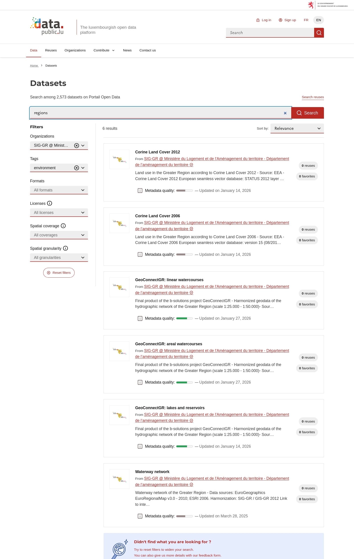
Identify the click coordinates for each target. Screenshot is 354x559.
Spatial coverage (48, 226)
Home (34, 65)
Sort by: (263, 128)
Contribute (101, 50)
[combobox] (270, 33)
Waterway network (152, 472)
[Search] (160, 113)
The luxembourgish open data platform (108, 30)
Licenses (41, 203)
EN (318, 20)
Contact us (147, 50)
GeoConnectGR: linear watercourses (169, 280)
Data (33, 50)
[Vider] (76, 146)
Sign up (290, 20)
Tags (34, 159)
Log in (266, 20)
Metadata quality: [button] (140, 190)
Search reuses (313, 97)
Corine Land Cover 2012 (157, 152)
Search (319, 33)
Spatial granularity (49, 248)
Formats (37, 181)
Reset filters (62, 272)
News (127, 50)
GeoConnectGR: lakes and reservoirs (170, 408)
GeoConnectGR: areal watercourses (168, 344)
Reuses (51, 50)
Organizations (75, 50)
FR (306, 20)
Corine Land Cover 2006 (157, 216)
